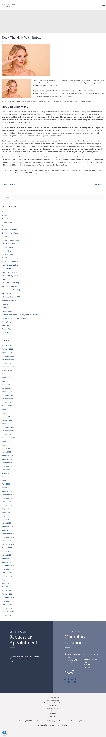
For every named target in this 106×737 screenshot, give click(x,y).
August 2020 (7, 548)
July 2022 (5, 477)
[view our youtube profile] (68, 682)
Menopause (6, 293)
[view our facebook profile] (65, 682)
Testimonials (53, 714)
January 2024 (7, 424)
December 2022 (8, 463)
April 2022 (6, 484)
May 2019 (5, 583)
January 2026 (7, 353)
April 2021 (5, 519)
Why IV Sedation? (53, 708)
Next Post (99, 184)
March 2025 (6, 388)
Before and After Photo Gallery (53, 703)
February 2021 (7, 526)
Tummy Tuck (7, 329)
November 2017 (8, 612)
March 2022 (6, 487)
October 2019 (7, 573)
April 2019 (5, 587)
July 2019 (5, 580)
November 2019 (8, 569)
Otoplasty (5, 308)
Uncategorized (7, 332)
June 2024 (6, 409)
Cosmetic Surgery (53, 697)
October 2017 (7, 615)
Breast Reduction (8, 244)
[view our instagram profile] (65, 678)
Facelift (4, 258)
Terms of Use (54, 725)
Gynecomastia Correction (11, 261)
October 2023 (7, 434)
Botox (4, 41)
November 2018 (8, 601)
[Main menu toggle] (103, 4)
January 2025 (7, 392)
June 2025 (6, 377)
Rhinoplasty (6, 322)
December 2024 (8, 395)
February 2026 (7, 349)
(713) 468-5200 (72, 672)
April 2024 (6, 416)
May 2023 (5, 445)
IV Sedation (6, 269)
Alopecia (5, 212)
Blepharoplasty (7, 222)
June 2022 (6, 480)
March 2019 (6, 590)
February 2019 (7, 594)
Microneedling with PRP (11, 297)
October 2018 (7, 605)
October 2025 (7, 363)
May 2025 (5, 381)
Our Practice (53, 705)
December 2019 (8, 565)
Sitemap (64, 725)
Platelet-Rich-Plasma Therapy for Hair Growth (20, 315)
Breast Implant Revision (11, 233)
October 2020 (7, 541)
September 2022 (8, 470)
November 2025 (8, 360)
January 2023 (7, 459)
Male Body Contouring (10, 283)
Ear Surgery (6, 251)
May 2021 (5, 516)
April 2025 (6, 385)
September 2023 (8, 438)
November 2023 (8, 431)
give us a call (7, 173)
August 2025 (7, 370)
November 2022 (8, 466)
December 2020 (8, 534)
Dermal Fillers (7, 247)
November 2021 (8, 498)
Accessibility (43, 725)
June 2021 (6, 512)
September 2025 (8, 367)
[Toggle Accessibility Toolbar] (4, 732)
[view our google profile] (68, 678)
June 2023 (6, 441)
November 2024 (8, 399)
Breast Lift (6, 236)
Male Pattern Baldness (10, 286)
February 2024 (7, 420)
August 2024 (7, 406)
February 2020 (7, 558)
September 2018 (8, 608)
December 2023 (8, 427)
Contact (53, 716)
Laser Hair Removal (9, 272)
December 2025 (8, 356)
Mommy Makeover (9, 300)
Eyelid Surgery (7, 254)
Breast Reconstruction (10, 240)
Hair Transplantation (10, 265)
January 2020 (7, 562)
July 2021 (5, 509)
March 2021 (6, 523)
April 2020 (6, 551)
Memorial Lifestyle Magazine (13, 290)
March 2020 (6, 555)
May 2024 (5, 413)
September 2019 (8, 576)
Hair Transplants (53, 700)
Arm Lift (5, 219)
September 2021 (8, 505)
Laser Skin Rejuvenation (11, 276)
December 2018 (8, 598)
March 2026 (6, 345)
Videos (53, 711)
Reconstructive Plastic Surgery (14, 318)
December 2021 (8, 495)
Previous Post (8, 184)
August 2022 (7, 473)
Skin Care (5, 325)
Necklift (5, 304)
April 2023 (6, 448)
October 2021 (7, 502)
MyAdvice (83, 721)
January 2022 (7, 491)
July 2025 (5, 374)
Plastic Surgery (8, 311)
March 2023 (6, 452)
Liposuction (6, 279)
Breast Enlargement (9, 229)
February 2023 (7, 455)
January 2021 (7, 530)
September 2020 (8, 544)
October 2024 (7, 402)
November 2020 (8, 537)
